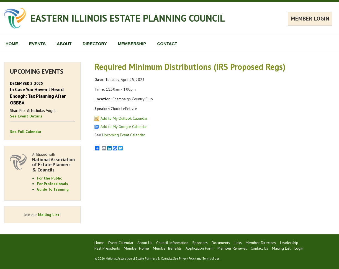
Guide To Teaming (53, 189)
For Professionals (52, 183)
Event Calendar (120, 242)
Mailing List (49, 214)
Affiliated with (53, 162)
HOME (12, 43)
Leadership (289, 242)
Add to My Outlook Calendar (124, 118)
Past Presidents (107, 248)
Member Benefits (167, 248)
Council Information (172, 242)
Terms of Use (211, 258)
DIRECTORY (95, 43)
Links (238, 242)
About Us (144, 242)
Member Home (136, 248)
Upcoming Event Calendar (123, 134)
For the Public (49, 178)
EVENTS (37, 43)
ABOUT (64, 43)
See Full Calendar (25, 131)
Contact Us (259, 248)
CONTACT (167, 43)
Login (298, 248)
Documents (221, 242)
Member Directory (261, 242)
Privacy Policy (187, 258)
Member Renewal (232, 248)
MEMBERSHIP (132, 43)
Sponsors (200, 242)
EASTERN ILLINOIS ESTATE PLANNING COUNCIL (127, 18)
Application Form (200, 248)
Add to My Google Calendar (124, 126)
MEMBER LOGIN (310, 18)
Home (99, 242)
